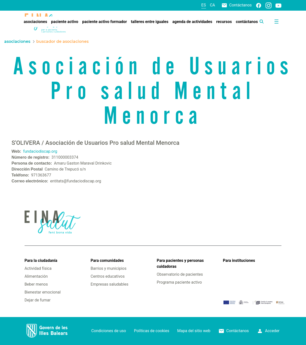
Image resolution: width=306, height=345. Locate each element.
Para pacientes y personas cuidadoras (180, 263)
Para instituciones (239, 260)
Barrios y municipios (108, 268)
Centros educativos (108, 276)
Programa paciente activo (179, 282)
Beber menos (36, 284)
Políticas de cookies (151, 330)
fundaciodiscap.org (40, 151)
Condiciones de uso (108, 330)
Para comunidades (107, 260)
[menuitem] (35, 22)
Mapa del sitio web (193, 330)
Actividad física (38, 268)
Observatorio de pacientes (180, 274)
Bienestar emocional (43, 292)
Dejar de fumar (38, 300)
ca (212, 5)
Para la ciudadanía (41, 260)
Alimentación (36, 276)
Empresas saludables (109, 284)
